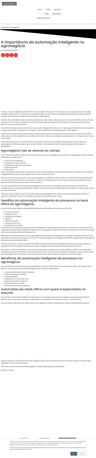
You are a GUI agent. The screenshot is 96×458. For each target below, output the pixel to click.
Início (40, 9)
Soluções (57, 9)
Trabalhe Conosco (43, 18)
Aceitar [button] (74, 453)
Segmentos (56, 14)
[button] (72, 27)
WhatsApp (5, 363)
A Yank (47, 9)
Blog (47, 14)
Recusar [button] (82, 453)
